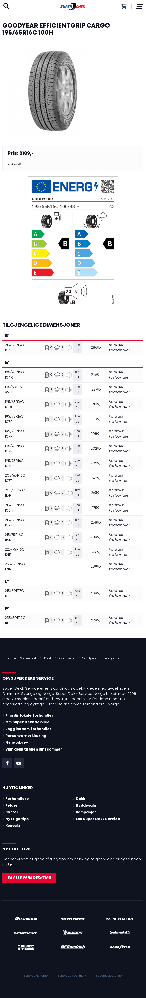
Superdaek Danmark (72, 976)
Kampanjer (86, 812)
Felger (12, 805)
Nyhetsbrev (17, 742)
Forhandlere (17, 798)
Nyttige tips (17, 819)
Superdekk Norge (36, 976)
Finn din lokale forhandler (30, 715)
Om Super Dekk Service (28, 722)
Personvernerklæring (26, 735)
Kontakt (13, 825)
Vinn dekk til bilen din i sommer (34, 749)
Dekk (80, 798)
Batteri (13, 812)
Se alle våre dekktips (30, 878)
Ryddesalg (86, 805)
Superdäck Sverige (109, 976)
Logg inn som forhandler (29, 729)
